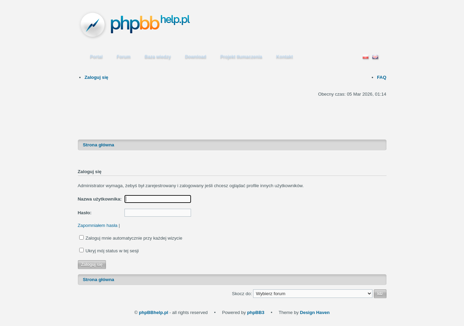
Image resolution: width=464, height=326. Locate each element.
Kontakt (284, 56)
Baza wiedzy (158, 56)
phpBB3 (255, 312)
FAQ (381, 77)
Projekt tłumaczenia (241, 56)
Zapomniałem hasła (98, 225)
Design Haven (315, 312)
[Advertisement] (232, 113)
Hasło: (85, 212)
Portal (96, 56)
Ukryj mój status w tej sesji (112, 250)
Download (195, 56)
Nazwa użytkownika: (100, 199)
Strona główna (98, 144)
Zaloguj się (96, 77)
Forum (123, 56)
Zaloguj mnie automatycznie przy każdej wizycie (133, 238)
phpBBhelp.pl (153, 312)
